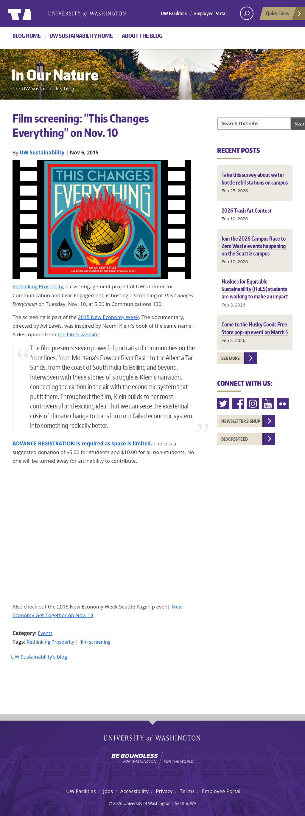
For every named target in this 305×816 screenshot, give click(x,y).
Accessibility (134, 791)
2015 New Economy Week (108, 317)
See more (230, 358)
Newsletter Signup (240, 421)
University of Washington (32, 13)
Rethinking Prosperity (38, 286)
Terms (187, 791)
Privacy (164, 791)
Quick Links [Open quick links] (284, 15)
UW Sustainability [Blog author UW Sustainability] (42, 152)
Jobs (108, 791)
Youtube (268, 403)
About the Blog (142, 35)
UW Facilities (174, 13)
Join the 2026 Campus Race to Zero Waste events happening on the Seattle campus (254, 246)
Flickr (283, 403)
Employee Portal (210, 13)
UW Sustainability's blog (39, 656)
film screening (95, 642)
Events (45, 633)
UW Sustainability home (81, 35)
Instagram (253, 403)
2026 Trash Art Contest (247, 210)
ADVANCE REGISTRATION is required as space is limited (82, 443)
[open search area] (246, 13)
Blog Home (27, 35)
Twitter (223, 403)
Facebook (238, 403)
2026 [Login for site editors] (117, 803)
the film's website (78, 334)
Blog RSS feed (234, 439)
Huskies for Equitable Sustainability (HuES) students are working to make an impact (255, 289)
